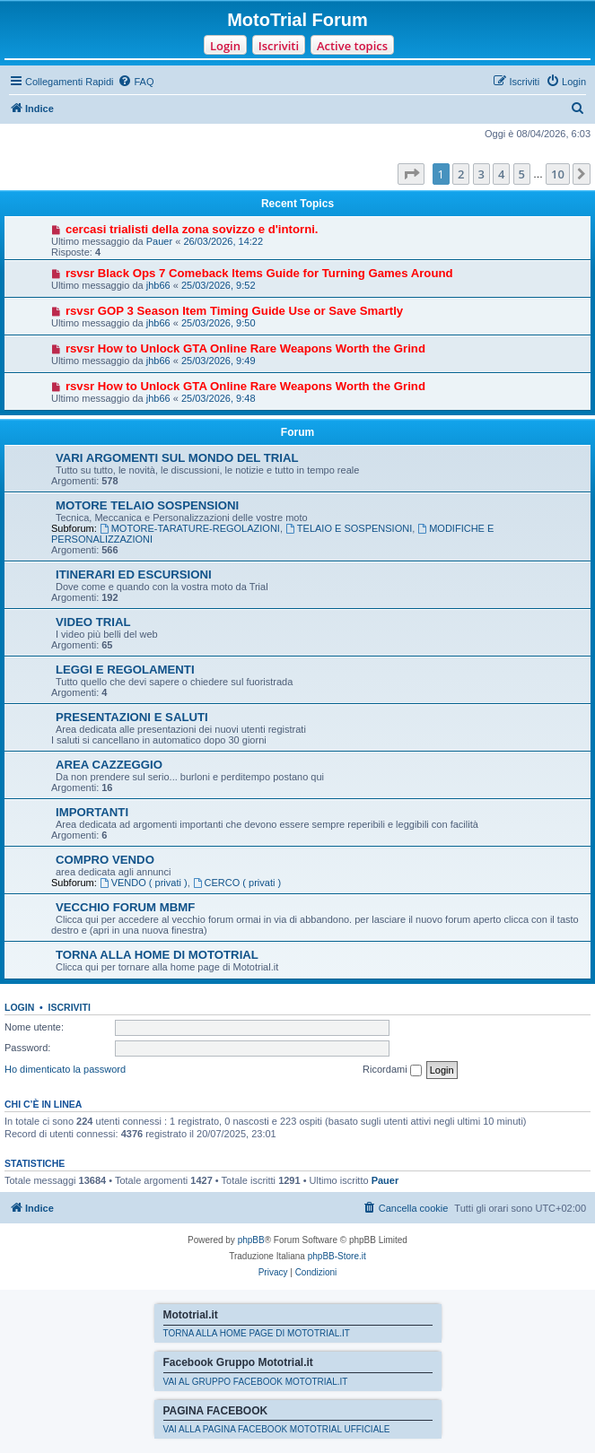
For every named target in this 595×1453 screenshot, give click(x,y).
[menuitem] (135, 81)
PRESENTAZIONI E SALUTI (132, 717)
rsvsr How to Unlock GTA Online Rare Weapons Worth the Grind (245, 348)
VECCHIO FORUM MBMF (125, 907)
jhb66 (158, 285)
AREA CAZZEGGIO (109, 764)
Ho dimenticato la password (65, 1069)
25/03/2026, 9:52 (218, 285)
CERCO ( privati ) (237, 882)
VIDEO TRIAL (93, 622)
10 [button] (557, 174)
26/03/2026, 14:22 (223, 241)
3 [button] (481, 174)
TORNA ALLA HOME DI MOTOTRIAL (157, 954)
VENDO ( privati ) (144, 882)
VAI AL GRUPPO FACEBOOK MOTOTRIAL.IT (255, 1382)
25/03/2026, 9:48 (218, 398)
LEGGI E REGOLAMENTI (125, 669)
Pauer (159, 241)
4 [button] (501, 174)
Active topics (352, 46)
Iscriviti (278, 46)
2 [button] (461, 174)
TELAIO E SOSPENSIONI (348, 528)
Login (225, 46)
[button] (411, 174)
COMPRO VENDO (105, 859)
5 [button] (522, 174)
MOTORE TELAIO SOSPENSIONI (147, 505)
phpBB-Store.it (337, 1256)
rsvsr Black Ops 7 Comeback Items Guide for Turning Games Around (259, 273)
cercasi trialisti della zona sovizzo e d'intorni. (192, 229)
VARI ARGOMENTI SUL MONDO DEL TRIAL (177, 458)
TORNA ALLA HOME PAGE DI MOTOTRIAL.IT (256, 1333)
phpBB (251, 1240)
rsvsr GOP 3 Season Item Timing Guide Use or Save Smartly (234, 311)
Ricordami (392, 1070)
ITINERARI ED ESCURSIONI (134, 574)
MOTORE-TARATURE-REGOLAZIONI (190, 528)
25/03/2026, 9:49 (218, 360)
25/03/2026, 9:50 (218, 323)
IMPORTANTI (92, 812)
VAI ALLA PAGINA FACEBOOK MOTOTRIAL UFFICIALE (276, 1429)
